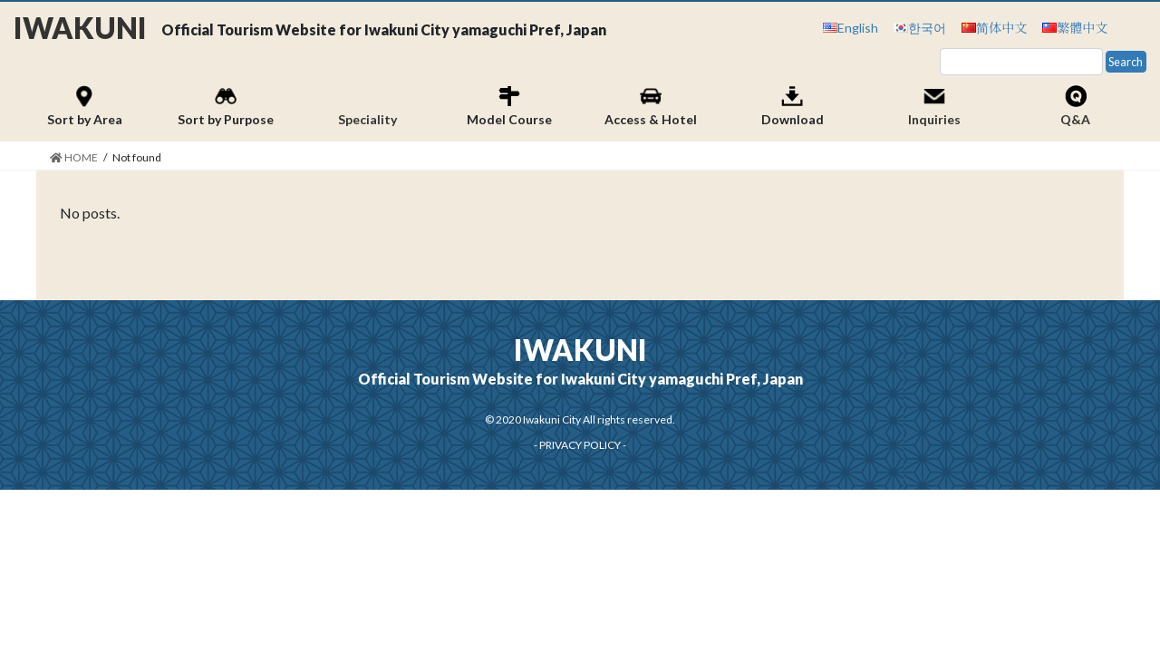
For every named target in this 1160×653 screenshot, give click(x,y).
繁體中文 (1082, 27)
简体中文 (1001, 27)
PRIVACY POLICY (580, 445)
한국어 (927, 27)
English (857, 27)
